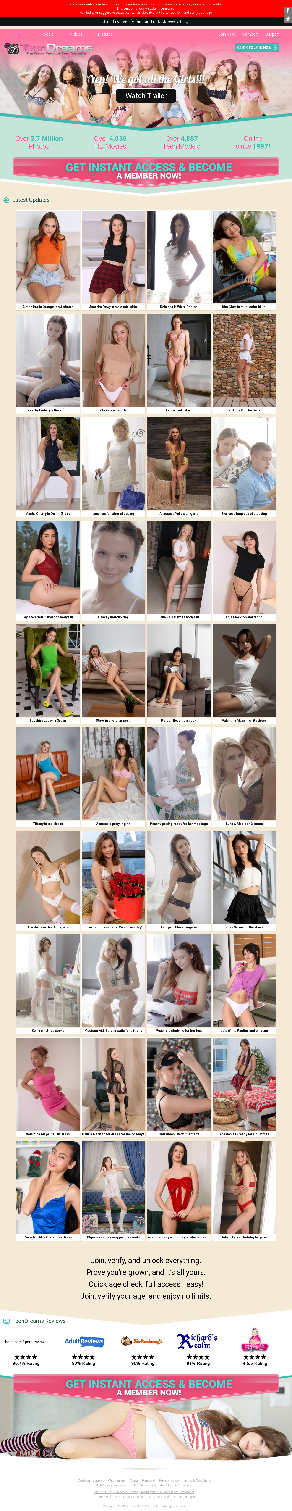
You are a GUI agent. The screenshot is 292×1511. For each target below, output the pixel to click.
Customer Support (91, 1480)
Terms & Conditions (197, 1480)
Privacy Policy (169, 1480)
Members (250, 34)
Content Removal (142, 1480)
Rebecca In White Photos (179, 307)
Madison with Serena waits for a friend (113, 1030)
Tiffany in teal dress (48, 824)
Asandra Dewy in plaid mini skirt (113, 307)
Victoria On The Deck (244, 410)
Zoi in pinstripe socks (47, 1030)
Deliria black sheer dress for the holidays (113, 1134)
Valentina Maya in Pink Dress (48, 1134)
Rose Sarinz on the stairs (244, 927)
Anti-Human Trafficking (176, 1485)
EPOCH (118, 1497)
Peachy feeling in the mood (47, 410)
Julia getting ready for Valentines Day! (113, 927)
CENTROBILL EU (143, 1497)
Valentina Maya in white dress (244, 720)
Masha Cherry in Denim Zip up (47, 514)
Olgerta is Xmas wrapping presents (113, 1237)
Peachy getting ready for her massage (179, 824)
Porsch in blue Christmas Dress (48, 1237)
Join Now (226, 34)
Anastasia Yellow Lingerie (178, 514)
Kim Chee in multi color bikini (244, 307)
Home (17, 34)
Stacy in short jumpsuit (113, 720)
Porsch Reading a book (178, 720)
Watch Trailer (146, 95)
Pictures (105, 34)
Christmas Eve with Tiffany (179, 1134)
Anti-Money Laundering (112, 1485)
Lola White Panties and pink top (244, 1030)
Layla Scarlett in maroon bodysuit (47, 617)
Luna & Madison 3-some (244, 824)
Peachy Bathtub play (113, 617)
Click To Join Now (254, 47)
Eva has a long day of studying (244, 514)
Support (272, 34)
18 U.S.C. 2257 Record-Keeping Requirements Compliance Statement (144, 1492)
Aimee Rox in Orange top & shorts (48, 307)
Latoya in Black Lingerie (179, 927)
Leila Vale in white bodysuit (179, 617)
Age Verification (145, 1485)
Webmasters (117, 1480)
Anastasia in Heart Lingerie (47, 927)
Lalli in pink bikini (179, 410)
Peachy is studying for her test (179, 1030)
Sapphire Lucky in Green (48, 720)
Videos (76, 34)
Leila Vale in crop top (113, 410)
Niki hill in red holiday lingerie (244, 1237)
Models (47, 34)
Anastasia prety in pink (113, 824)
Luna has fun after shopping (113, 514)
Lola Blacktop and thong (244, 617)
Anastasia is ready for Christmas (244, 1134)
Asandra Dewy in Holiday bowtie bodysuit (179, 1237)
